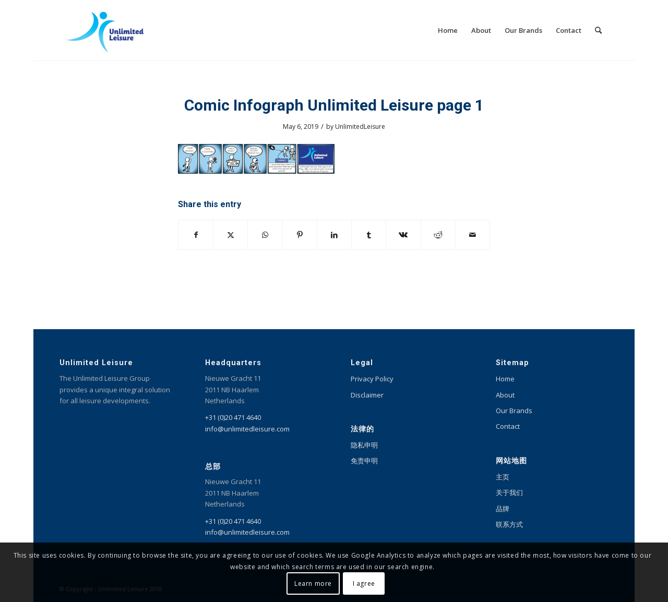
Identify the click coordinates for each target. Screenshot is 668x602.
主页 (502, 476)
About (505, 395)
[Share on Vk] (403, 234)
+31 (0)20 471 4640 (233, 417)
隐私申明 (364, 445)
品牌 (502, 508)
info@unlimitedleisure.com (247, 429)
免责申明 (364, 460)
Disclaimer (367, 395)
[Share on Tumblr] (369, 234)
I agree (364, 583)
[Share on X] (230, 234)
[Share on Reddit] (438, 234)
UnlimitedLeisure (360, 126)
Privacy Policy (372, 378)
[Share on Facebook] (195, 234)
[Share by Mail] (473, 234)
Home (505, 378)
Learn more (313, 583)
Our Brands (514, 410)
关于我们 (509, 492)
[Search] (598, 30)
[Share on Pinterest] (300, 234)
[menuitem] (447, 30)
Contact (508, 426)
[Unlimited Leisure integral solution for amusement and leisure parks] (105, 30)
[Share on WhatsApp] (265, 234)
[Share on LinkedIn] (334, 234)
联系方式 (509, 524)
